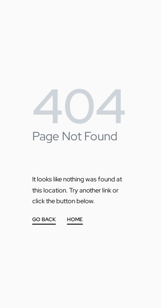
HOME (75, 220)
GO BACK (44, 220)
